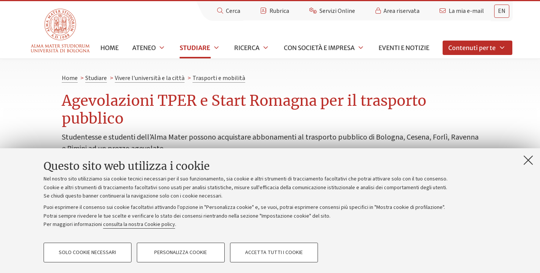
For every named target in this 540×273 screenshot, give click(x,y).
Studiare (195, 48)
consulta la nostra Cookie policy (139, 224)
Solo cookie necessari (87, 252)
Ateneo (144, 48)
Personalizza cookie (180, 252)
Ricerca (247, 48)
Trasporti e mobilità (219, 78)
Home (109, 48)
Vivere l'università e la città (150, 78)
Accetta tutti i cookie (274, 252)
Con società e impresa (319, 48)
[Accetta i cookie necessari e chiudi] (528, 160)
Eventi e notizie (404, 48)
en (502, 11)
